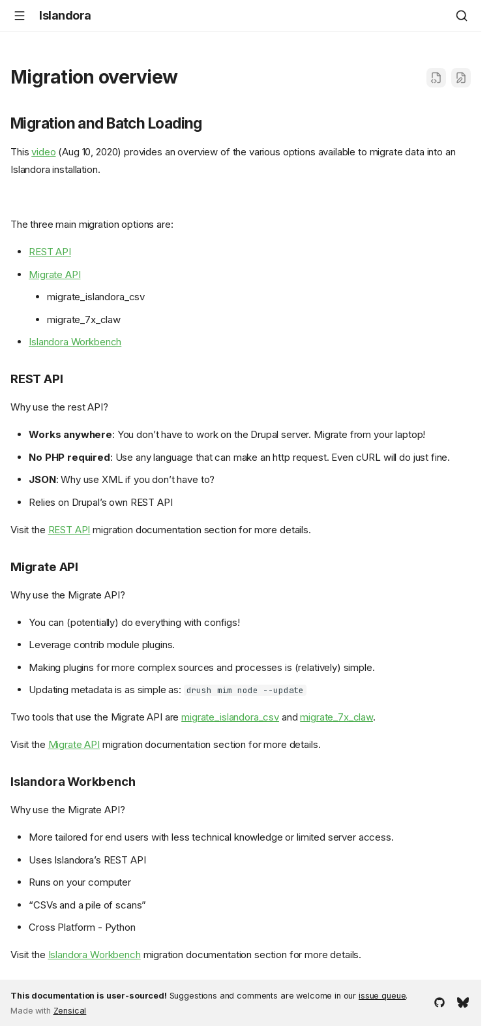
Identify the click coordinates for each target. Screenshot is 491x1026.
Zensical (70, 1011)
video (43, 152)
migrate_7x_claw (336, 717)
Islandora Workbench (75, 341)
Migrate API (54, 274)
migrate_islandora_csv (230, 717)
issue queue (382, 996)
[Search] (461, 15)
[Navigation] (19, 15)
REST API (50, 251)
